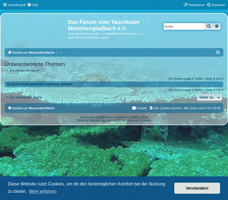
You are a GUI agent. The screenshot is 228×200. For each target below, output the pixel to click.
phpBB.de (119, 120)
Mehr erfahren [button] (43, 191)
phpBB (100, 117)
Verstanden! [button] (197, 188)
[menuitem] (32, 5)
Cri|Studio (145, 120)
